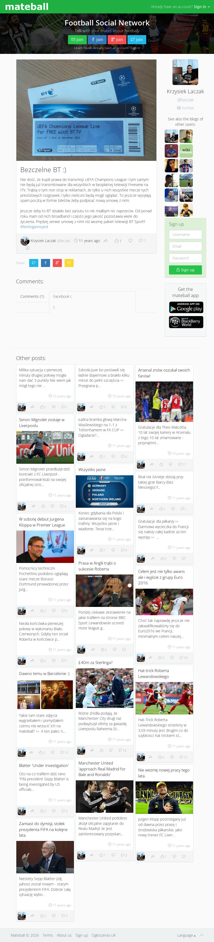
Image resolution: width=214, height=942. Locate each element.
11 (182, 464)
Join (77, 39)
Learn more (82, 48)
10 (64, 752)
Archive (188, 107)
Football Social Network (107, 22)
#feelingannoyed (34, 226)
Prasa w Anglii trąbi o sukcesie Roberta (97, 566)
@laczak (185, 100)
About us (64, 935)
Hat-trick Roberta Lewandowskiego (153, 673)
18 (183, 657)
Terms (48, 935)
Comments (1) (32, 296)
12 (183, 757)
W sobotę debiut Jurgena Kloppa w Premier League (42, 522)
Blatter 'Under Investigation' (44, 765)
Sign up (185, 269)
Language (186, 935)
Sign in (135, 48)
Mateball (18, 935)
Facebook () (92, 302)
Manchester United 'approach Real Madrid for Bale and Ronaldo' (102, 768)
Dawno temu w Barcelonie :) (44, 673)
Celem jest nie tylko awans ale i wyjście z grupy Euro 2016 (161, 577)
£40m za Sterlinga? (95, 662)
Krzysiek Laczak (45, 240)
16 (122, 750)
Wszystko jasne (92, 469)
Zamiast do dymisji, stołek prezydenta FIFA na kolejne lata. (43, 829)
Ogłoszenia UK (104, 935)
